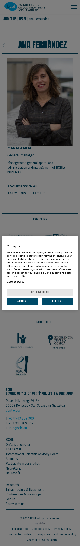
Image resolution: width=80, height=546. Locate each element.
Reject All (57, 301)
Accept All (22, 301)
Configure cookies (40, 292)
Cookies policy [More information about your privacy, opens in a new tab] (15, 281)
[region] (40, 273)
